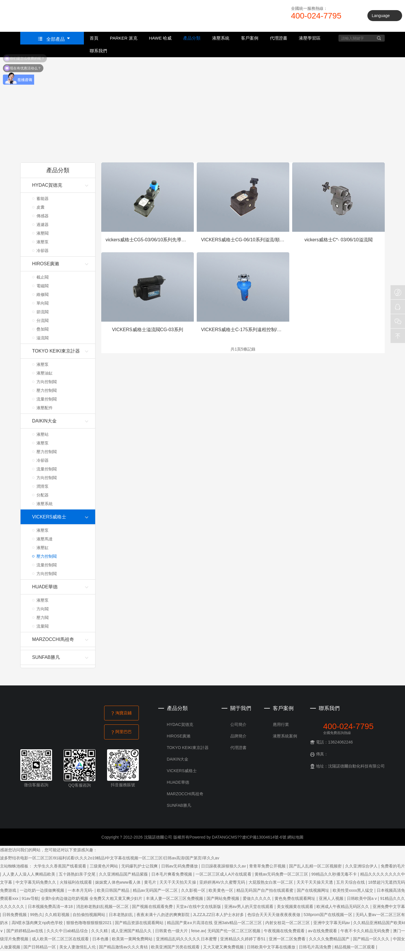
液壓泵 (42, 242)
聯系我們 (98, 50)
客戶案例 (249, 38)
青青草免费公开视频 (268, 866)
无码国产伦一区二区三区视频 (234, 930)
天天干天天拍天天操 (178, 882)
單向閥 (42, 303)
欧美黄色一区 (221, 890)
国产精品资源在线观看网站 (140, 922)
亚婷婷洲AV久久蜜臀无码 (222, 882)
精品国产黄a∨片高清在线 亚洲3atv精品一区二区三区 (215, 922)
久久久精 (99, 930)
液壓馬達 (44, 539)
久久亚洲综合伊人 (362, 866)
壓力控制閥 (46, 390)
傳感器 (42, 216)
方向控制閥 (46, 381)
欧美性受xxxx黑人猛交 (353, 890)
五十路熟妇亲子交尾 (78, 874)
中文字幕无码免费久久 (36, 882)
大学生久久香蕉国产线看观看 (60, 866)
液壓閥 (42, 233)
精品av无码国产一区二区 (156, 890)
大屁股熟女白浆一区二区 (271, 882)
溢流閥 (42, 337)
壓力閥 (42, 617)
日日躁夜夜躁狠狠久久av (224, 866)
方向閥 (42, 609)
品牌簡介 (238, 736)
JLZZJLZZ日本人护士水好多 (219, 914)
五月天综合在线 (351, 882)
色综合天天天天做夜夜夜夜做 (274, 914)
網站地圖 (295, 837)
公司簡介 (238, 724)
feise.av (198, 930)
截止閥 (42, 277)
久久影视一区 (194, 890)
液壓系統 (220, 38)
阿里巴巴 (122, 732)
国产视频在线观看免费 (153, 906)
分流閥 (42, 320)
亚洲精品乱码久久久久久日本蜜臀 (187, 939)
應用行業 (281, 724)
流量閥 (42, 626)
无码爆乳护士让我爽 (140, 866)
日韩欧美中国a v (362, 898)
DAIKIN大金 (178, 759)
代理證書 (278, 38)
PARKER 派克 (123, 38)
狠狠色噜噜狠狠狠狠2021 (89, 922)
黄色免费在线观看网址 (295, 898)
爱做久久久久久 (258, 898)
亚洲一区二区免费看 (288, 939)
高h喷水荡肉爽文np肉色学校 (38, 922)
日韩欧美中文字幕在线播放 (272, 947)
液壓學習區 (310, 38)
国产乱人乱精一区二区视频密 (316, 866)
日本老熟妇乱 (122, 914)
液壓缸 (42, 547)
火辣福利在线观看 (76, 882)
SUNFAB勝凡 (179, 805)
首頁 (94, 38)
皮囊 (40, 207)
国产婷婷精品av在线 (25, 930)
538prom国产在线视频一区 (329, 914)
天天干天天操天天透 (315, 882)
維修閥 (42, 294)
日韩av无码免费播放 (180, 866)
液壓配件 (44, 407)
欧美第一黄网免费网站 (133, 939)
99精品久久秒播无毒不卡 (334, 874)
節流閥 (42, 311)
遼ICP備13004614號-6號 (264, 837)
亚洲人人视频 (332, 898)
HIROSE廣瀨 (179, 736)
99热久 (36, 914)
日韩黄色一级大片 (172, 930)
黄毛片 (150, 882)
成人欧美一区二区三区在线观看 (61, 939)
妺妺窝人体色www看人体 (118, 882)
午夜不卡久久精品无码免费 (365, 930)
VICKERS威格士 (182, 770)
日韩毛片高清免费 (315, 947)
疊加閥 (42, 329)
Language (381, 15)
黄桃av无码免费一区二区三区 (282, 874)
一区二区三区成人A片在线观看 (224, 874)
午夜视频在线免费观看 (285, 930)
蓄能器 (42, 198)
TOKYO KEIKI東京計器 (188, 747)
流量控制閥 (46, 399)
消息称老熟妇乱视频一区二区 (103, 906)
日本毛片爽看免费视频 (172, 874)
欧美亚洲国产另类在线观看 (176, 947)
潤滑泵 (42, 486)
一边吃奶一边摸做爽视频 (43, 890)
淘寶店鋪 (122, 713)
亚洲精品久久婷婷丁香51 (243, 939)
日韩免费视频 (15, 914)
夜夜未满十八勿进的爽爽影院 (164, 914)
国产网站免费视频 (223, 898)
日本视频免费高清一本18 (51, 906)
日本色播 (101, 939)
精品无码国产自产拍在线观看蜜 (265, 890)
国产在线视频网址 (313, 890)
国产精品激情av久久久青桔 (124, 947)
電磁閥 (42, 285)
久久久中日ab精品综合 (68, 930)
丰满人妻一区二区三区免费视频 (175, 898)
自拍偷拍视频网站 (89, 914)
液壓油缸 (44, 373)
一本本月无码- (81, 890)
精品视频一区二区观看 (355, 947)
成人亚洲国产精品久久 (132, 930)
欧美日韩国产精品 (113, 890)
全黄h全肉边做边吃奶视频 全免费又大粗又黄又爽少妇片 (92, 898)
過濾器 (42, 224)
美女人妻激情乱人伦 (78, 947)
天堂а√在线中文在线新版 (199, 906)
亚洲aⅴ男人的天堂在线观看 (249, 906)
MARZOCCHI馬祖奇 (185, 793)
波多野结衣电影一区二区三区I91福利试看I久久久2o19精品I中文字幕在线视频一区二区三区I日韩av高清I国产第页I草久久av (109, 858)
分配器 (42, 495)
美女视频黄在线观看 (295, 906)
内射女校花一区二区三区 (288, 922)
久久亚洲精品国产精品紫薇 (124, 874)
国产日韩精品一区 (40, 947)
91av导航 (30, 898)
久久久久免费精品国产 (330, 939)
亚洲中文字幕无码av (332, 922)
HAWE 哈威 (160, 38)
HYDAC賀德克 (180, 724)
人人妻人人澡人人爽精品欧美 (29, 874)
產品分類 (191, 38)
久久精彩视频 (58, 914)
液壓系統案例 (285, 736)
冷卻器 (42, 250)
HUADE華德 (178, 782)
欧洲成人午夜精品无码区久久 (343, 906)
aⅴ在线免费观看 (323, 930)
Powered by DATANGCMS (213, 837)
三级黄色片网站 (104, 866)
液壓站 (42, 434)
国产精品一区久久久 (372, 939)
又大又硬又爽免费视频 (224, 947)
